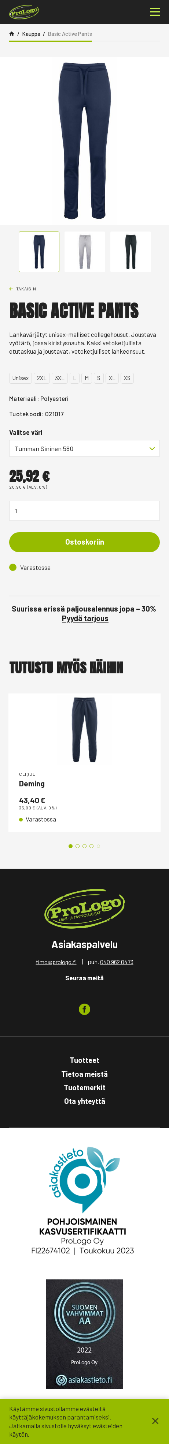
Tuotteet (84, 1060)
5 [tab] (98, 846)
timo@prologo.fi (56, 961)
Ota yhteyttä (84, 1101)
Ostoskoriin (84, 541)
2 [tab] (78, 846)
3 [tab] (84, 846)
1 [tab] (71, 846)
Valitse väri (25, 432)
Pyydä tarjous (85, 618)
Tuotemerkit (85, 1087)
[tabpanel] (84, 762)
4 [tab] (91, 846)
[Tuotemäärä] (84, 511)
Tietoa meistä (84, 1073)
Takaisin (26, 288)
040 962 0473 (116, 961)
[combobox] (84, 448)
